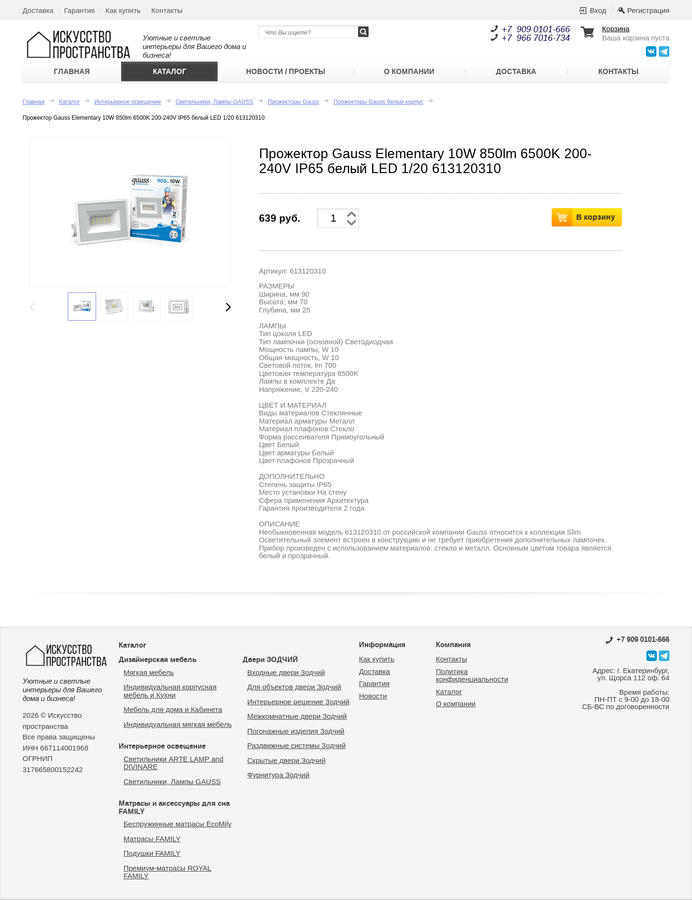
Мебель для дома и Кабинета (173, 709)
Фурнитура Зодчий (278, 775)
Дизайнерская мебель (158, 659)
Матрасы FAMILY (152, 839)
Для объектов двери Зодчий (294, 687)
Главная (72, 71)
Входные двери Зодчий (286, 672)
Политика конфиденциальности (472, 675)
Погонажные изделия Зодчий (296, 731)
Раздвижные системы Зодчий (296, 745)
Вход (598, 10)
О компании (409, 71)
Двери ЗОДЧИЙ (270, 659)
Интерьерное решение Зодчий (298, 702)
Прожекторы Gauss (293, 102)
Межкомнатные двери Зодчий (297, 716)
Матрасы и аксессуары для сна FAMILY (174, 807)
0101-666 (637, 639)
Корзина (616, 29)
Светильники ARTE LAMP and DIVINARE (173, 763)
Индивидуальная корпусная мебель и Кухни (170, 691)
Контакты (167, 10)
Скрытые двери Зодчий (286, 760)
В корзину (595, 217)
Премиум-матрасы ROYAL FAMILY (167, 872)
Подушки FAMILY (152, 853)
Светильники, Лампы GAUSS (214, 102)
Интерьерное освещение (127, 102)
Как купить (122, 10)
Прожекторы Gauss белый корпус (378, 102)
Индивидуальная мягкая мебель (178, 724)
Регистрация (648, 10)
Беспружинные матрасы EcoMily (178, 824)
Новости (373, 696)
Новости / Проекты (285, 71)
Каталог (169, 71)
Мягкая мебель (149, 672)
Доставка (38, 10)
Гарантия (79, 10)
